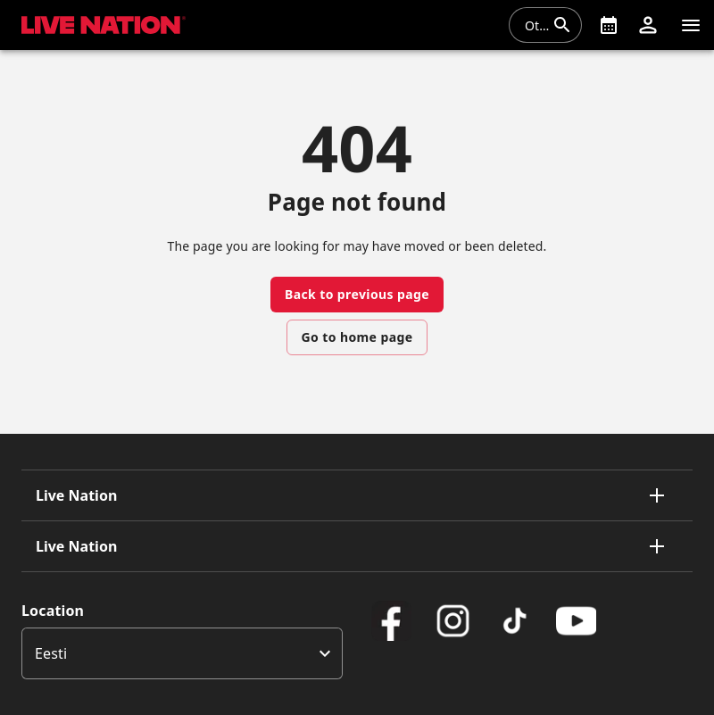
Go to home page (357, 336)
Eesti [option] (51, 653)
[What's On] (608, 25)
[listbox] (182, 653)
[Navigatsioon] (691, 25)
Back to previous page (357, 294)
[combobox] (535, 25)
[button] (648, 25)
